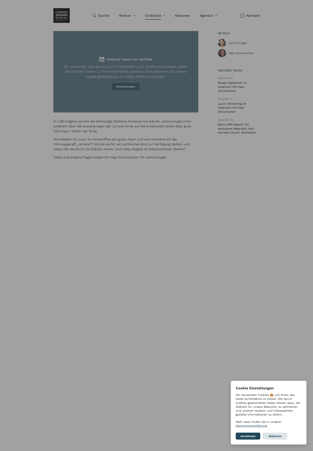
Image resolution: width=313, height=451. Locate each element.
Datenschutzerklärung (251, 425)
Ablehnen (275, 436)
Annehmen (248, 436)
